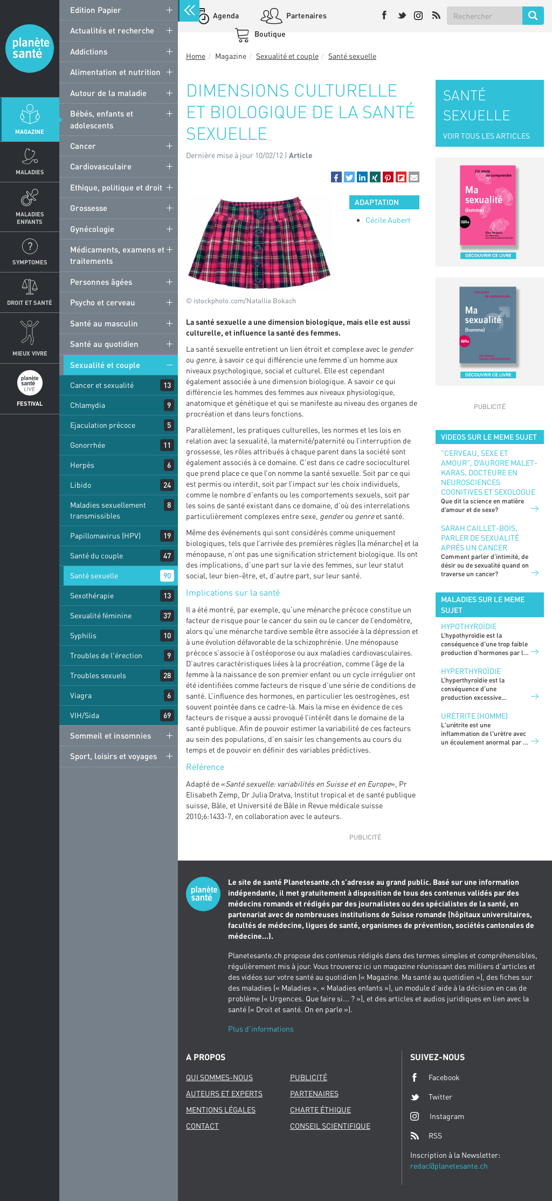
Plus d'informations (261, 1028)
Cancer (83, 146)
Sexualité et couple (105, 365)
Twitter (431, 1096)
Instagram (437, 1116)
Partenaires (306, 15)
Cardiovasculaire (101, 166)
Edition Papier (95, 10)
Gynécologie (92, 229)
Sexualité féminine (101, 615)
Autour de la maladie (108, 93)
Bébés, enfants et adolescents (101, 118)
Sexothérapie (92, 595)
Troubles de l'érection (106, 655)
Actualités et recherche (112, 30)
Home (195, 55)
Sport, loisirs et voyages (113, 756)
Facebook (435, 1077)
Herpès (82, 464)
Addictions (88, 51)
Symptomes (29, 261)
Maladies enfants (30, 217)
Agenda (225, 15)
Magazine (29, 131)
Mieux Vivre (29, 353)
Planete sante (29, 48)
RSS (426, 1135)
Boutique (269, 33)
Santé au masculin (104, 323)
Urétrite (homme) (474, 715)
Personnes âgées (101, 281)
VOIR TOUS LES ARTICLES (486, 135)
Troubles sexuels (98, 675)
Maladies (30, 171)
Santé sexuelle (94, 575)
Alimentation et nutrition (115, 72)
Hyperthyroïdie (471, 670)
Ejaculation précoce (102, 424)
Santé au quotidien (104, 344)
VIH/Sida (84, 715)
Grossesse (88, 208)
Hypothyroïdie (468, 626)
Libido (80, 484)
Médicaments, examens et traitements (117, 254)
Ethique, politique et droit (116, 187)
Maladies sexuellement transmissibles (108, 510)
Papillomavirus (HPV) (105, 535)
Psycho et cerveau (102, 302)
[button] (336, 177)
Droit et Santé (29, 302)
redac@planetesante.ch (449, 1165)
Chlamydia (87, 405)
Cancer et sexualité (102, 385)
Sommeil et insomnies (110, 735)
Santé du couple (96, 555)
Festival (30, 403)
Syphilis (83, 635)
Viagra (81, 695)
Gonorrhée (87, 444)
